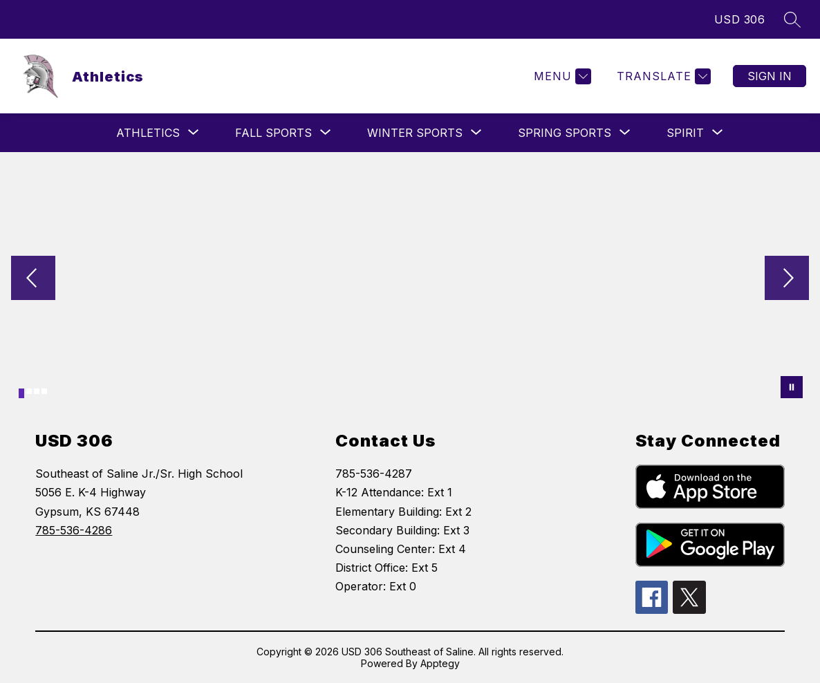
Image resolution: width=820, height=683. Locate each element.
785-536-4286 (73, 530)
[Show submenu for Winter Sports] (415, 132)
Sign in (769, 76)
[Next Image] (787, 279)
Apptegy (440, 663)
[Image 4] (44, 391)
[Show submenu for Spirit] (685, 132)
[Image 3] (36, 391)
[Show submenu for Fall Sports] (273, 132)
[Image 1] (21, 393)
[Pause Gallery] (792, 387)
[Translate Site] (662, 76)
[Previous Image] (33, 279)
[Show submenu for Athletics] (148, 132)
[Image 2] (29, 391)
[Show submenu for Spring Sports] (564, 132)
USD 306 (739, 19)
